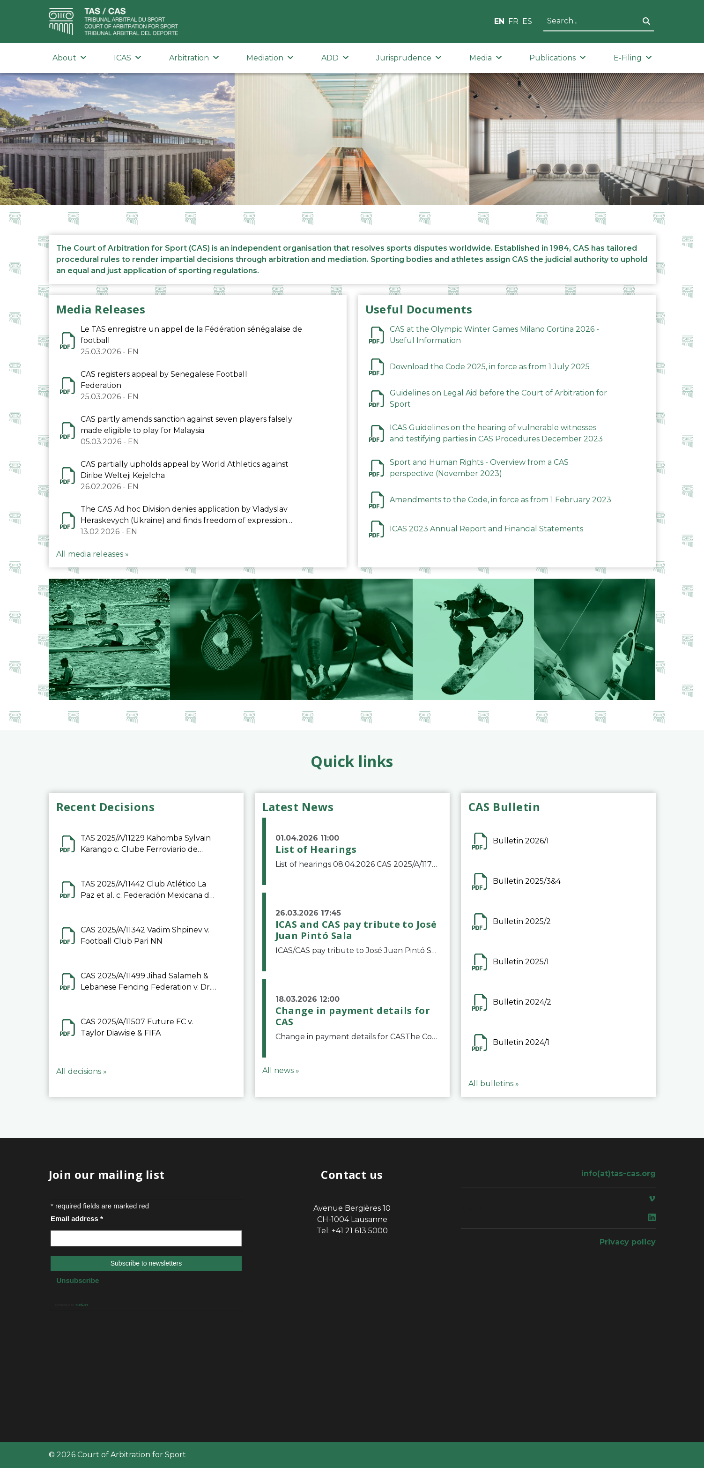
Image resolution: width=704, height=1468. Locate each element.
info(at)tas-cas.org (618, 1173)
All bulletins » (493, 1083)
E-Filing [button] (633, 57)
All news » (280, 1070)
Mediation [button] (270, 57)
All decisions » (81, 1071)
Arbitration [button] (194, 57)
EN (499, 21)
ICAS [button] (127, 57)
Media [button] (485, 57)
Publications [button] (557, 57)
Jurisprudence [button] (409, 57)
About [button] (69, 57)
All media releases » (92, 554)
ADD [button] (335, 57)
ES (527, 21)
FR (513, 21)
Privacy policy (628, 1241)
